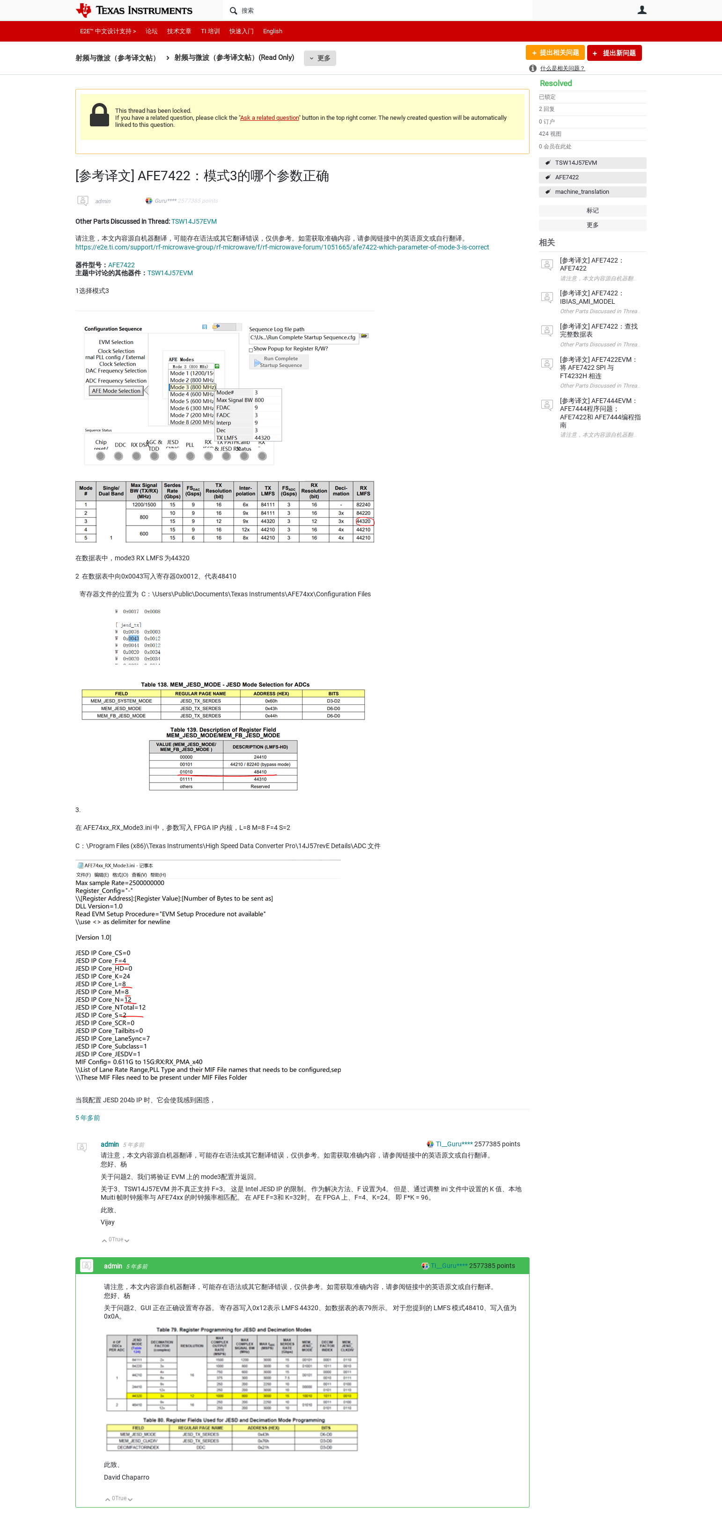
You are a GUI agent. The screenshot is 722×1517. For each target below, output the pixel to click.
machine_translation (582, 191)
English (272, 31)
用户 (642, 10)
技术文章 (179, 31)
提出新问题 (619, 53)
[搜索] (377, 10)
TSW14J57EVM (576, 162)
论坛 (152, 31)
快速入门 (241, 31)
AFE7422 (567, 177)
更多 (324, 58)
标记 (593, 210)
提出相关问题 (559, 53)
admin (103, 201)
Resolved (556, 83)
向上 (105, 1242)
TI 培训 (210, 31)
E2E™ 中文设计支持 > (108, 31)
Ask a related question (269, 117)
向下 (127, 1242)
